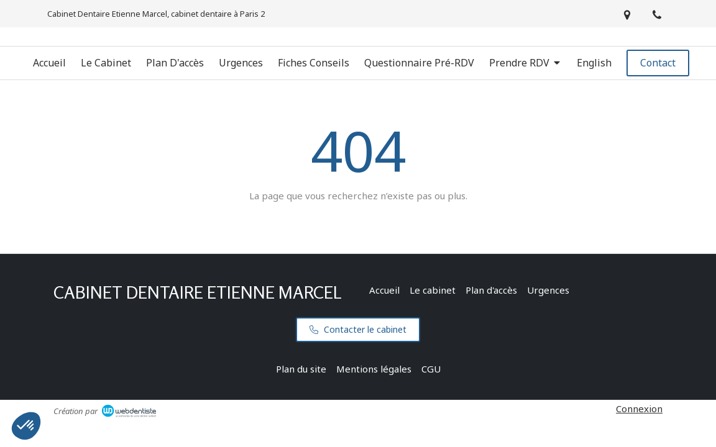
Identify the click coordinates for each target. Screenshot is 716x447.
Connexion (639, 408)
